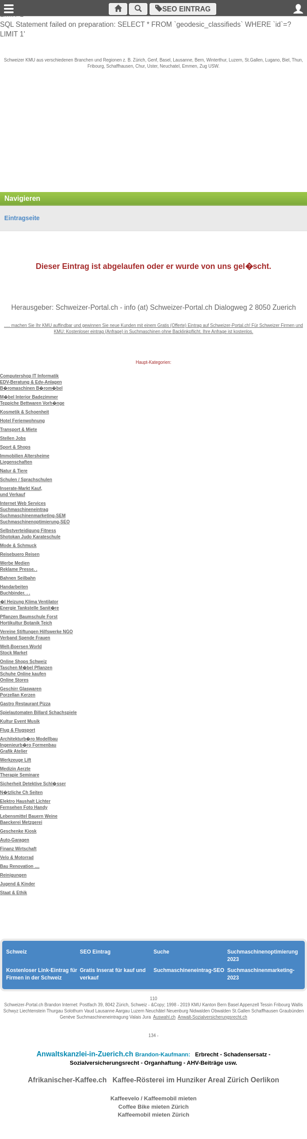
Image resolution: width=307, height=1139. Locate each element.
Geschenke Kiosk (18, 831)
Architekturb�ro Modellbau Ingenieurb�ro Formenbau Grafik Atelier (29, 745)
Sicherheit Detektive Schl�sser (33, 783)
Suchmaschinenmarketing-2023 (260, 974)
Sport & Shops (15, 447)
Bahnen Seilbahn (18, 578)
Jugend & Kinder (17, 883)
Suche (161, 952)
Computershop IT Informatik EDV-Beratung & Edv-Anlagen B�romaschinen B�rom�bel (31, 382)
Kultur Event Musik (20, 721)
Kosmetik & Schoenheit (24, 412)
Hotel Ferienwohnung (22, 420)
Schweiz (16, 952)
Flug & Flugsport (17, 730)
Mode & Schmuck (18, 545)
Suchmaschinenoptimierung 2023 (262, 955)
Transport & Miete (18, 429)
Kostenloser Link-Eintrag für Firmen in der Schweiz (41, 974)
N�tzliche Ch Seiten (21, 792)
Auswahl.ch (164, 1017)
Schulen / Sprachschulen (26, 479)
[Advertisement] (153, 135)
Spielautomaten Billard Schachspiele (38, 712)
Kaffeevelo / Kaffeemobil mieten (154, 1098)
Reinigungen (13, 875)
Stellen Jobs (13, 438)
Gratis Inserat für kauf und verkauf (113, 974)
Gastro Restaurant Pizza (25, 703)
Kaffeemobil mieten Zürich (153, 1114)
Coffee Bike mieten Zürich (153, 1106)
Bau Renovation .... (19, 866)
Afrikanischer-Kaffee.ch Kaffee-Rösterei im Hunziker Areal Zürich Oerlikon (153, 1080)
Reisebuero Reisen (19, 554)
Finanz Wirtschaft (18, 848)
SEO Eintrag (183, 9)
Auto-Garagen (14, 840)
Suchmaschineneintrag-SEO (189, 970)
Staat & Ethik (13, 892)
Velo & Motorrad (17, 857)
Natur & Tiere (14, 470)
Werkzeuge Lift (15, 760)
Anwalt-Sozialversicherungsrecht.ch (212, 1017)
